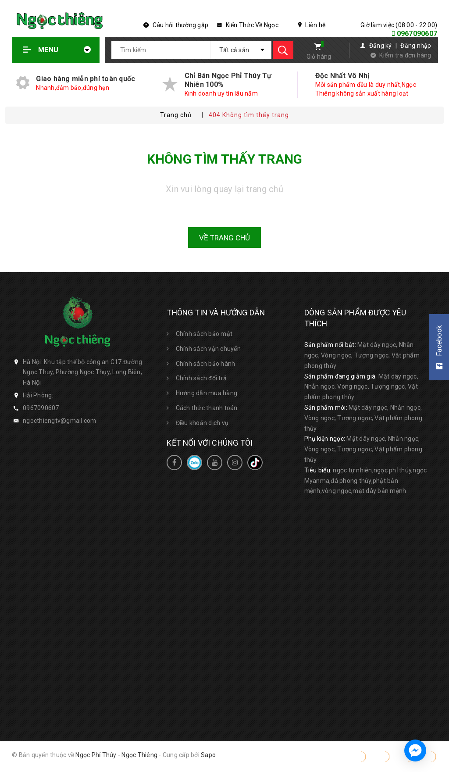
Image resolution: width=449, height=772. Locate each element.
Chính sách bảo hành (205, 363)
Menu (57, 50)
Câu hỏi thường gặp (175, 25)
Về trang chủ (224, 237)
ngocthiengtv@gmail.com (59, 420)
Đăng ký (380, 45)
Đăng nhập (415, 45)
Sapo (208, 754)
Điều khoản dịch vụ (202, 422)
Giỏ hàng (318, 56)
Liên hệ (311, 25)
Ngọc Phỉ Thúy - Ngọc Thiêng (116, 754)
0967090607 (417, 33)
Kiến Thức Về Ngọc (247, 25)
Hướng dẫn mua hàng (207, 393)
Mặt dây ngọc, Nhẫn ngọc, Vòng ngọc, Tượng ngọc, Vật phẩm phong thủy (362, 355)
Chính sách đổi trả (201, 378)
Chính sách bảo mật (204, 333)
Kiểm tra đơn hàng (405, 55)
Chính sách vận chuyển (208, 348)
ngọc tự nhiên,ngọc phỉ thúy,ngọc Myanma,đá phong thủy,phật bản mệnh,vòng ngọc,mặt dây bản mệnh (365, 481)
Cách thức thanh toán (207, 407)
